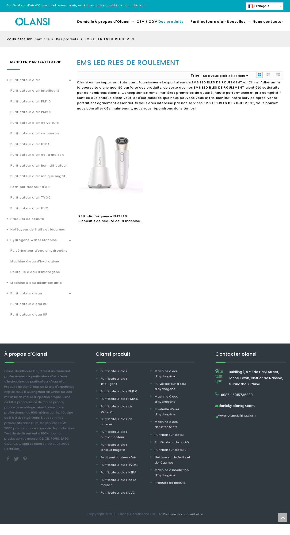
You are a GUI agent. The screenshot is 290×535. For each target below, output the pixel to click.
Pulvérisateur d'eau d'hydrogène (39, 250)
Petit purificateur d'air (30, 187)
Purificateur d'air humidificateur (38, 165)
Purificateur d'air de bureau (34, 133)
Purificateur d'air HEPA (30, 144)
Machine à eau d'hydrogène (34, 261)
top (282, 517)
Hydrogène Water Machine (33, 240)
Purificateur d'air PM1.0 (30, 101)
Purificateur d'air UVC (29, 208)
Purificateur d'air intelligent (34, 90)
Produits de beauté (27, 219)
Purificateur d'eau (26, 293)
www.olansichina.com (237, 416)
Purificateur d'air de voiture (34, 123)
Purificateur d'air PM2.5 (30, 112)
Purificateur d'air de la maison (37, 154)
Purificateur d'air (25, 80)
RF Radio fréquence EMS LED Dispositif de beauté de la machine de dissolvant (109, 218)
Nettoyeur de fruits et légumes (37, 229)
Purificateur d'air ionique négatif (39, 176)
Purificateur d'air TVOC (30, 197)
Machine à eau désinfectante (36, 283)
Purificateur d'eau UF (28, 314)
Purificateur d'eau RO (29, 304)
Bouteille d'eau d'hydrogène (35, 272)
